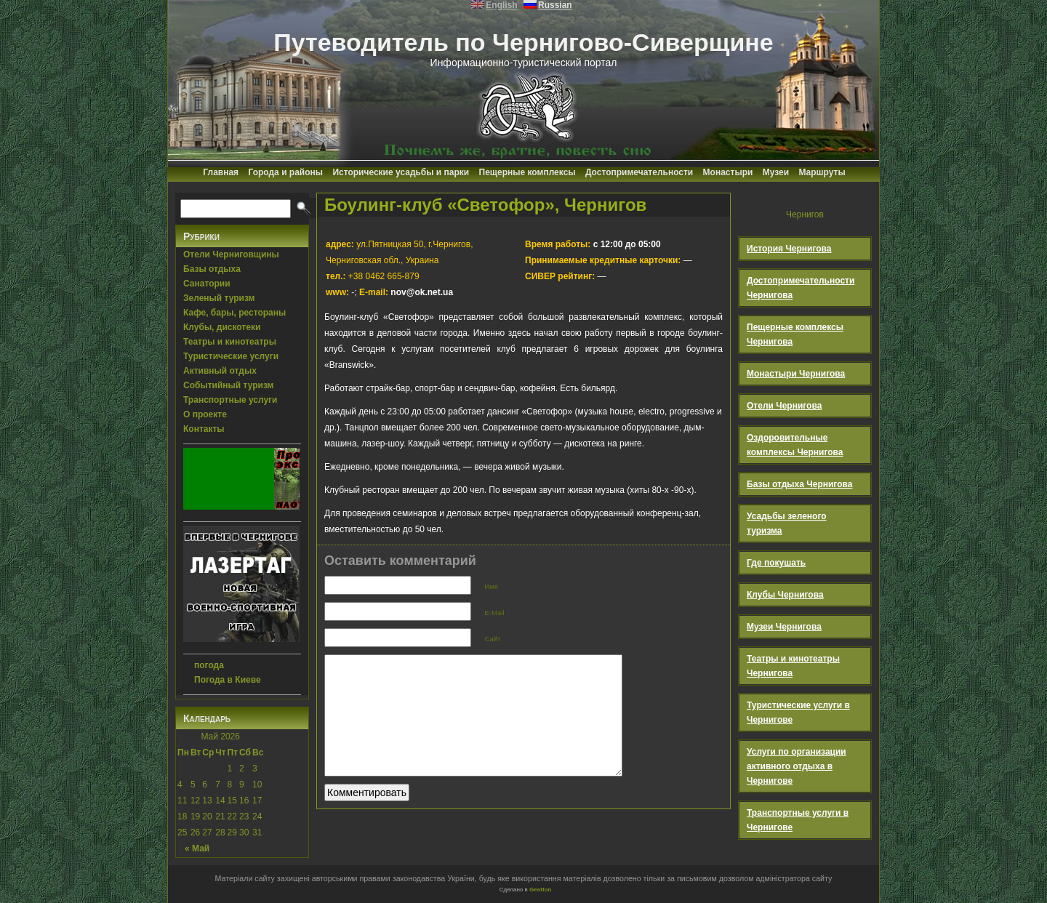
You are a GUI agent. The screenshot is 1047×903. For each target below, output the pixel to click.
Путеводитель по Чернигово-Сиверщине (523, 42)
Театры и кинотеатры (229, 342)
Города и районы (285, 172)
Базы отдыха (212, 269)
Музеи (776, 172)
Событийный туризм (228, 385)
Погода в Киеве (227, 680)
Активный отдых (220, 371)
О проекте (205, 414)
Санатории (206, 283)
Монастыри (728, 172)
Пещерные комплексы (527, 172)
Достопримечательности (639, 172)
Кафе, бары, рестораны (234, 313)
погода (209, 665)
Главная (220, 172)
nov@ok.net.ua (421, 292)
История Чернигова (789, 249)
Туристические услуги (230, 356)
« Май (197, 848)
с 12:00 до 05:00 (593, 244)
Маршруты (821, 172)
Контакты (204, 429)
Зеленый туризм (218, 298)
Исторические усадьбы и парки (400, 172)
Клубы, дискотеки (221, 327)
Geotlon (540, 889)
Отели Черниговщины (231, 254)
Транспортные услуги (230, 400)
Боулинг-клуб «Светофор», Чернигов (485, 204)
